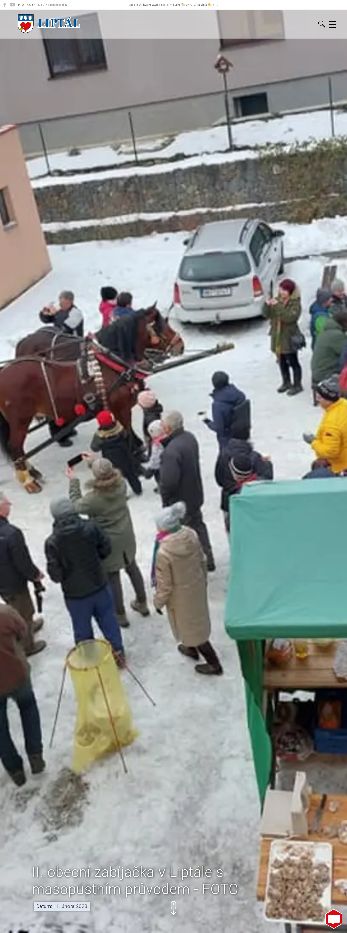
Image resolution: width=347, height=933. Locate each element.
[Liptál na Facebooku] (4, 5)
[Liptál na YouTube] (12, 5)
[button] (173, 908)
